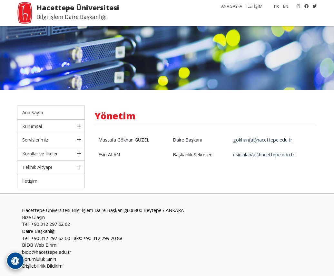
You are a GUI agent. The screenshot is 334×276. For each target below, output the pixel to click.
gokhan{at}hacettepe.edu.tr (262, 140)
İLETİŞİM (254, 6)
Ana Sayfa (32, 112)
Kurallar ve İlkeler (40, 154)
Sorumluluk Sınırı (39, 259)
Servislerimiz (35, 140)
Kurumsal (32, 126)
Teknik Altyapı (37, 167)
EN (285, 6)
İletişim (29, 181)
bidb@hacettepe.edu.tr (46, 252)
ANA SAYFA (231, 6)
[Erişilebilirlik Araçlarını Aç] (15, 261)
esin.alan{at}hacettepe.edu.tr (263, 155)
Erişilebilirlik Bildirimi (43, 266)
